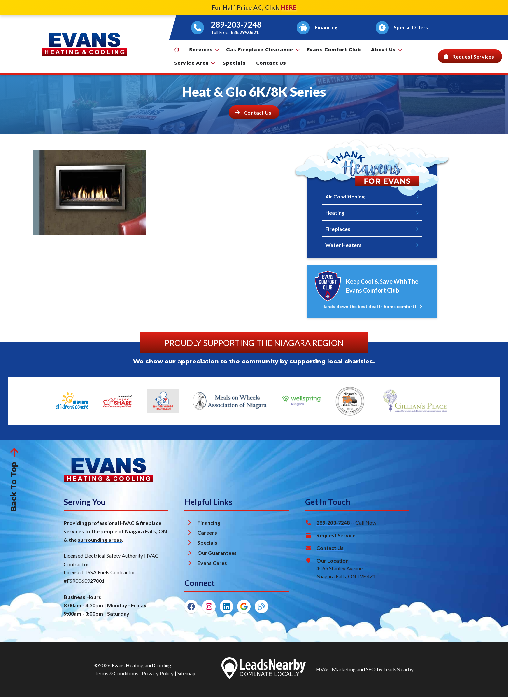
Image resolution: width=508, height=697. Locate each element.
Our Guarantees (217, 553)
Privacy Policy (158, 673)
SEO (371, 669)
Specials (234, 63)
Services (204, 50)
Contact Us (271, 63)
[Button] (318, 27)
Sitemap (186, 673)
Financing (208, 522)
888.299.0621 (245, 32)
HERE (289, 7)
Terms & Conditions (116, 673)
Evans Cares (212, 563)
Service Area (194, 63)
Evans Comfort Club (334, 50)
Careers (207, 532)
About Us (386, 50)
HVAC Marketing (336, 669)
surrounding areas (100, 540)
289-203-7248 (236, 24)
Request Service (335, 535)
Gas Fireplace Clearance (263, 50)
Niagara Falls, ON (146, 531)
